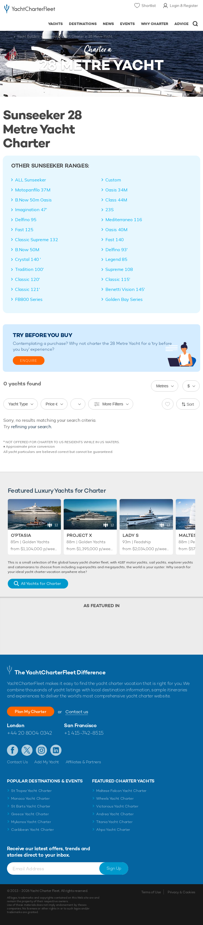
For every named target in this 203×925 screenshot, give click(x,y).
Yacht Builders (28, 36)
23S (109, 209)
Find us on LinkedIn (55, 750)
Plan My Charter (33, 711)
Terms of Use (151, 892)
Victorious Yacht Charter (117, 806)
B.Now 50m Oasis (33, 200)
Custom (113, 180)
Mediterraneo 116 (123, 219)
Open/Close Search (195, 23)
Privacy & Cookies (181, 892)
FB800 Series (29, 299)
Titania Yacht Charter (114, 821)
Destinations (83, 23)
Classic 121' (27, 289)
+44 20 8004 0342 (29, 733)
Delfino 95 (25, 219)
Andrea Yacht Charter (115, 814)
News (108, 23)
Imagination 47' (31, 209)
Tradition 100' (29, 269)
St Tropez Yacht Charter (31, 790)
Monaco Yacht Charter (30, 798)
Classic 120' (27, 279)
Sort (190, 404)
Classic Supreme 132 (36, 239)
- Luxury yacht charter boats (29, 10)
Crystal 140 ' (28, 259)
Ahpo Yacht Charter (113, 829)
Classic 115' (117, 279)
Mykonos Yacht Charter (31, 821)
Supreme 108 (119, 269)
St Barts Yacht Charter (30, 806)
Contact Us (17, 761)
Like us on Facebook (12, 750)
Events (127, 23)
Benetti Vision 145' (125, 289)
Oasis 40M (116, 229)
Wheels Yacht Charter (115, 798)
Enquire (28, 360)
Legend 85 (116, 259)
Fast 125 (24, 229)
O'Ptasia (21, 535)
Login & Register (184, 5)
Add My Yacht (46, 761)
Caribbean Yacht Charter (32, 829)
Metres (162, 385)
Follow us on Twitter (27, 750)
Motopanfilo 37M (32, 190)
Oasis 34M (116, 190)
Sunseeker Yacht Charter (64, 36)
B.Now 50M (27, 249)
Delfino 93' (116, 249)
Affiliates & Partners (83, 761)
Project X (79, 535)
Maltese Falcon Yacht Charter (121, 790)
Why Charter (155, 23)
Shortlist (149, 5)
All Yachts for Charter (41, 583)
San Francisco (80, 725)
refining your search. (31, 426)
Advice (181, 23)
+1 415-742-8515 (83, 733)
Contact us (82, 712)
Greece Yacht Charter (30, 814)
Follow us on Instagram (41, 750)
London (15, 725)
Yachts (55, 23)
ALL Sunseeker (30, 180)
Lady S (131, 535)
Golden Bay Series (124, 299)
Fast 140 (114, 239)
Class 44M (116, 200)
